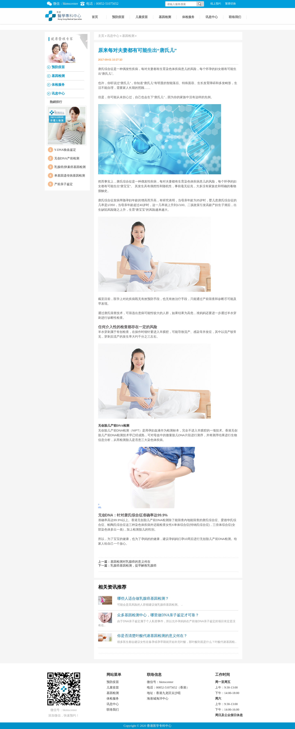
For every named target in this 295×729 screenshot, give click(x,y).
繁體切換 (230, 3)
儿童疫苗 (141, 17)
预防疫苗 (118, 17)
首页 (95, 17)
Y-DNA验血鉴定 (65, 149)
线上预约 (215, 3)
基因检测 (165, 17)
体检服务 (188, 17)
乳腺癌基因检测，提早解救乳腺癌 (133, 565)
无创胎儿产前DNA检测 (113, 425)
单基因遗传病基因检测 (69, 175)
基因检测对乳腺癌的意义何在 (130, 561)
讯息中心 (211, 17)
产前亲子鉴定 (63, 184)
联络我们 (235, 17)
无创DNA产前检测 (66, 158)
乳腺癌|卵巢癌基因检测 (70, 167)
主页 (101, 35)
